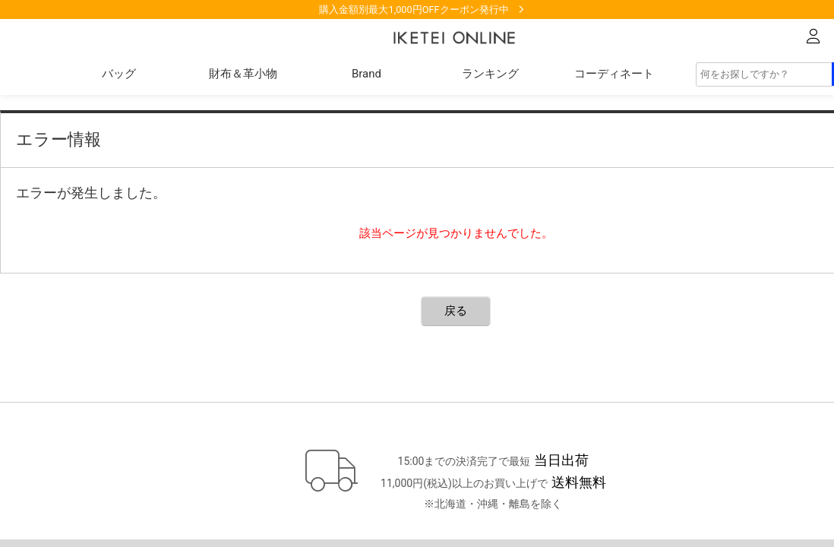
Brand (366, 74)
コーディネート (614, 74)
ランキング (490, 74)
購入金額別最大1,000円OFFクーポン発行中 (413, 9)
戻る (455, 311)
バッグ (119, 74)
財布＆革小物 (243, 74)
